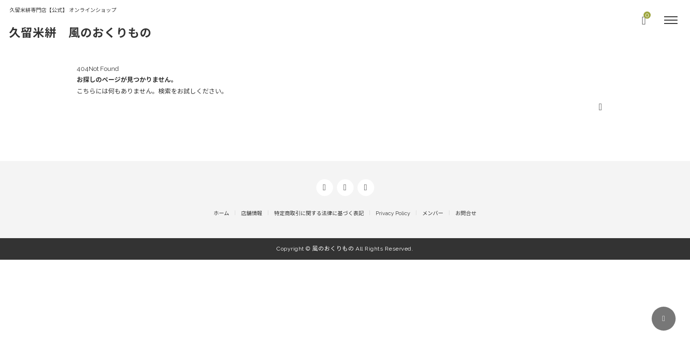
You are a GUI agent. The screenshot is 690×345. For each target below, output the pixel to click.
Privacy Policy (393, 300)
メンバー (432, 300)
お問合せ (465, 300)
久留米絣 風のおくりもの (87, 32)
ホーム (222, 300)
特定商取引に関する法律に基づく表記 (319, 300)
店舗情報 (251, 300)
